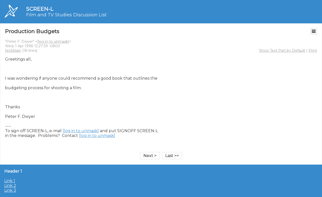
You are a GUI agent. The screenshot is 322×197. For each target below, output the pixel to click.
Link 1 (9, 180)
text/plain (13, 50)
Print (312, 50)
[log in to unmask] (53, 41)
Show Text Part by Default (282, 50)
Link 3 (10, 190)
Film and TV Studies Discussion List (66, 15)
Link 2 (10, 185)
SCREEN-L (39, 9)
